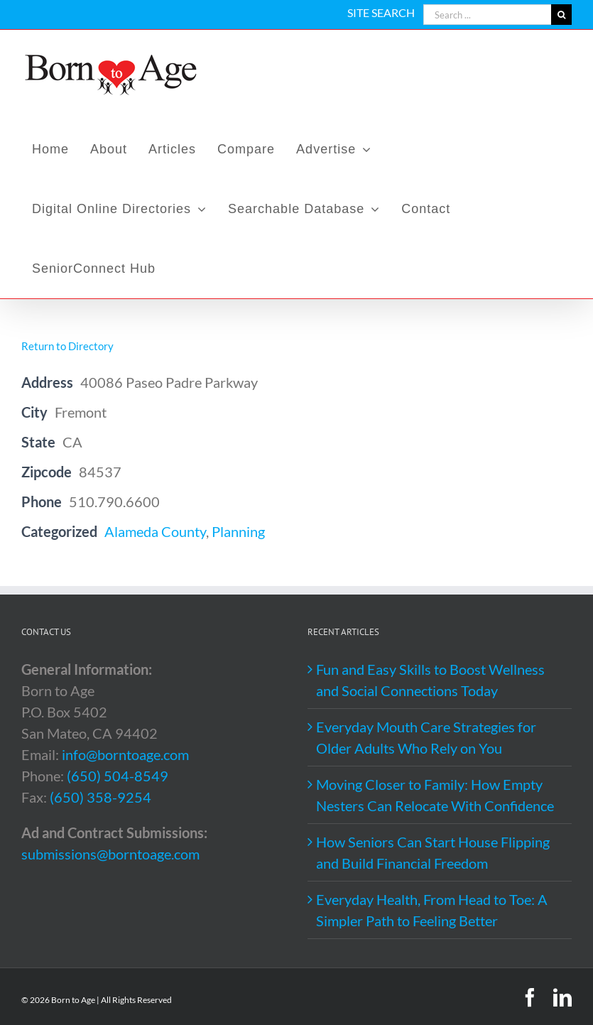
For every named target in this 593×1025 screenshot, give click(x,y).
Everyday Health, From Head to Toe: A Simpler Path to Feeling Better (432, 910)
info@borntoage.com (125, 754)
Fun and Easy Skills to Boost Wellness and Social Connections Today (430, 680)
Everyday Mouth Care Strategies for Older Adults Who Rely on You (426, 737)
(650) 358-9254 (100, 797)
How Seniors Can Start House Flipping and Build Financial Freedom (433, 852)
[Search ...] (487, 14)
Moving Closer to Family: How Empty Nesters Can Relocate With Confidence (435, 795)
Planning (238, 531)
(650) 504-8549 (117, 775)
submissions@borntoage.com (110, 853)
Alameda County (155, 531)
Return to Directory (67, 346)
